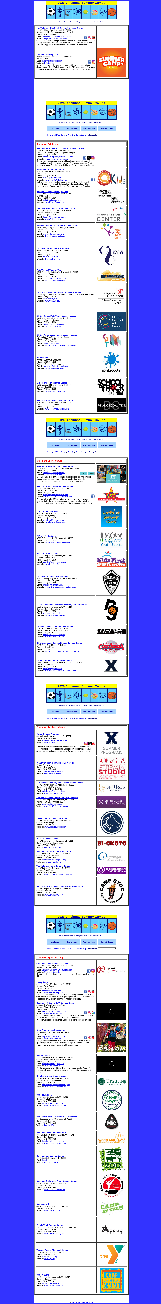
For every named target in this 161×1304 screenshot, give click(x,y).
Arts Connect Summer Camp (50, 270)
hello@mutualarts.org (52, 200)
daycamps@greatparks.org (53, 1037)
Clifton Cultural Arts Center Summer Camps (56, 316)
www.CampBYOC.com (53, 895)
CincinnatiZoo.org (51, 1162)
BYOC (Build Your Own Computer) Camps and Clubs (59, 886)
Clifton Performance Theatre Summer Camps (57, 335)
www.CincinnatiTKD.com (54, 1190)
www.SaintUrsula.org (53, 793)
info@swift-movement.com (54, 473)
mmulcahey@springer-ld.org (54, 860)
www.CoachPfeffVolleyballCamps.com (60, 671)
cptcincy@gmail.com (51, 343)
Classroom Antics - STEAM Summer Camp (55, 1003)
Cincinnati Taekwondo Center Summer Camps (56, 1181)
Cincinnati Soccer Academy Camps (52, 576)
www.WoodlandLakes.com (55, 1143)
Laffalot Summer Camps (48, 511)
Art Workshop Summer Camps (50, 169)
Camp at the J (42, 1204)
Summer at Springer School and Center (53, 851)
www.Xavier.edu (51, 743)
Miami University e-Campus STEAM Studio (55, 763)
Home (49, 135)
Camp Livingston (44, 1095)
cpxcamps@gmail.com (52, 669)
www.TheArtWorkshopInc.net (57, 180)
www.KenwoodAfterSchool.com (58, 542)
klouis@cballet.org (50, 257)
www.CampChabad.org (54, 1285)
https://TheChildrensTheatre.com (57, 39)
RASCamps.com (51, 63)
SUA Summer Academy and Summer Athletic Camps (59, 783)
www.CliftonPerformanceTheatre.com (60, 345)
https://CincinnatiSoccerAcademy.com (60, 587)
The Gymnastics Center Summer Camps (55, 486)
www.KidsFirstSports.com (55, 564)
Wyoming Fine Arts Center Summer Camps (56, 209)
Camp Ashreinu (43, 1055)
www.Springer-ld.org (52, 862)
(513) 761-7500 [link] (48, 1208)
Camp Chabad (42, 1275)
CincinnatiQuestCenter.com (55, 972)
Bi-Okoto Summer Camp (47, 839)
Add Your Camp (59, 135)
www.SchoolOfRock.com (55, 391)
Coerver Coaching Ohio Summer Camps (55, 626)
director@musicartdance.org (54, 217)
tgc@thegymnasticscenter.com (55, 495)
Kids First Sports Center (48, 554)
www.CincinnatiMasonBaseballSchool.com (62, 651)
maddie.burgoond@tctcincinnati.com (58, 36)
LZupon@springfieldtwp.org (54, 278)
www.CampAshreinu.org (54, 1066)
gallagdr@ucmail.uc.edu (53, 585)
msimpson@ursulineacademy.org (56, 1085)
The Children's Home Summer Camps (53, 866)
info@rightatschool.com (52, 61)
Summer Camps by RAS (47, 55)
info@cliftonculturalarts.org (54, 324)
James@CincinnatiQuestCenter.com (57, 970)
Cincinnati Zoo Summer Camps (50, 1156)
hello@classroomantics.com (54, 1011)
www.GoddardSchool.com (55, 827)
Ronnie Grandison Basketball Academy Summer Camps (62, 605)
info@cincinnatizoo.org (51, 1160)
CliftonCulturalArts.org (54, 326)
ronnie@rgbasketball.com (53, 613)
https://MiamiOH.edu (52, 773)
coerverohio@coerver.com (54, 635)
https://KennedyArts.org (55, 236)
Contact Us (80, 135)
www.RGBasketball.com (55, 615)
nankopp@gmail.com (52, 178)
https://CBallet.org (52, 259)
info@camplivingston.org (52, 1103)
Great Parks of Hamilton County (50, 1030)
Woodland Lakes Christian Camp (51, 1133)
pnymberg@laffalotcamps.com (55, 520)
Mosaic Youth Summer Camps (49, 1225)
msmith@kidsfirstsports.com (54, 562)
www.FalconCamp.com (53, 993)
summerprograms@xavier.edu (54, 740)
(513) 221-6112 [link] (48, 845)
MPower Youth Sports (46, 536)
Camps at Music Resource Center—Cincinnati (56, 1117)
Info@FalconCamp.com (52, 990)
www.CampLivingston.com (55, 1105)
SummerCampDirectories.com (82, 1302)
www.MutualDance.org (54, 202)
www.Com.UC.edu (52, 301)
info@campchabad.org (51, 1283)
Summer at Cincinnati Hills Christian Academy (57, 798)
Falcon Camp (42, 982)
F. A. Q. (70, 135)
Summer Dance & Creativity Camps (52, 192)
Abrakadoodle (43, 358)
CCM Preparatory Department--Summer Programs (59, 292)
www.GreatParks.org (52, 1039)
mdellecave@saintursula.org (54, 791)
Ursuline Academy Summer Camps (51, 1076)
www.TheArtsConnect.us (55, 281)
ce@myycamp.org (49, 1257)
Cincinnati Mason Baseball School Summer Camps (59, 643)
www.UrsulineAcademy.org (55, 1087)
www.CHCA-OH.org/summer (56, 806)
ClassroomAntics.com (53, 1014)
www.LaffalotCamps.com (55, 522)
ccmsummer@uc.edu (51, 299)
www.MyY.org (49, 1259)
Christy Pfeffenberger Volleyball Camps (54, 660)
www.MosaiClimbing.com (54, 1234)
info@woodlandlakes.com (53, 1141)
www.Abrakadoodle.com (55, 368)
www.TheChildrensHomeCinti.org (58, 874)
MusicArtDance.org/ (53, 219)
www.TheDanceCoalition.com (57, 409)
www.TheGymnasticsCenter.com (58, 497)
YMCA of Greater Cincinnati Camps (52, 1250)
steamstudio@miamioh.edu (53, 771)
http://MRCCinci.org (52, 1125)
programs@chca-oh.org (52, 804)
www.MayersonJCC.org (54, 1210)
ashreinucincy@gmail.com (53, 1064)
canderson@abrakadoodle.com (56, 366)
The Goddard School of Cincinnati (51, 818)
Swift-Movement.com (53, 475)
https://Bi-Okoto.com (52, 847)
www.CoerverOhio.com (54, 637)
